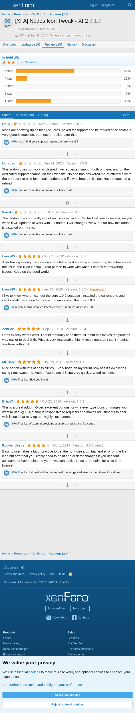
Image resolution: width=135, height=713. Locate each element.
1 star (8, 101)
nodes (77, 35)
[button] (22, 568)
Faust (6, 212)
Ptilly (6, 124)
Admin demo (76, 654)
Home (62, 574)
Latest (6, 115)
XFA (21, 35)
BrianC (7, 401)
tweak (88, 35)
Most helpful (25, 115)
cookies (34, 672)
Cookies (11, 567)
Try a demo (80, 608)
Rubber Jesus (13, 445)
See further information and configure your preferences (42, 685)
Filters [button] (125, 115)
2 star (8, 93)
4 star (8, 78)
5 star (8, 71)
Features (73, 638)
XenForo (80, 617)
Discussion (89, 44)
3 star (8, 86)
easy (58, 35)
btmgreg (9, 163)
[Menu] (6, 5)
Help (51, 574)
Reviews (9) (53, 44)
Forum (7, 638)
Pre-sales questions (80, 649)
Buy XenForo (56, 608)
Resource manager (15, 649)
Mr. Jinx (8, 362)
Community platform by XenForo (37, 582)
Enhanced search (14, 654)
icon (67, 35)
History (71, 44)
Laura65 (8, 256)
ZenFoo (8, 329)
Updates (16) (30, 44)
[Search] (129, 5)
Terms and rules (14, 574)
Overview (9, 44)
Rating (43, 115)
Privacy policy (36, 574)
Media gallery (11, 643)
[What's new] (121, 5)
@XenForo (56, 617)
